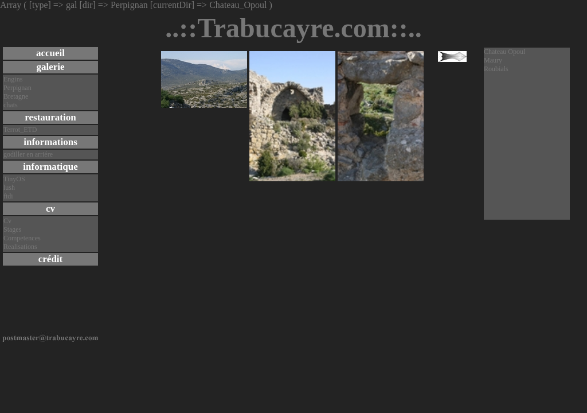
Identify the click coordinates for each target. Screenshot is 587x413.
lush (9, 188)
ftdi (8, 196)
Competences (22, 238)
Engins (12, 79)
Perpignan (17, 88)
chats (10, 105)
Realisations (20, 247)
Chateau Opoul (504, 52)
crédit (50, 259)
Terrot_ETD (20, 130)
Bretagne (15, 96)
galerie (50, 66)
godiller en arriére (28, 154)
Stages (12, 229)
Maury (493, 60)
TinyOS (14, 179)
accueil (50, 53)
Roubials (496, 69)
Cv (7, 221)
